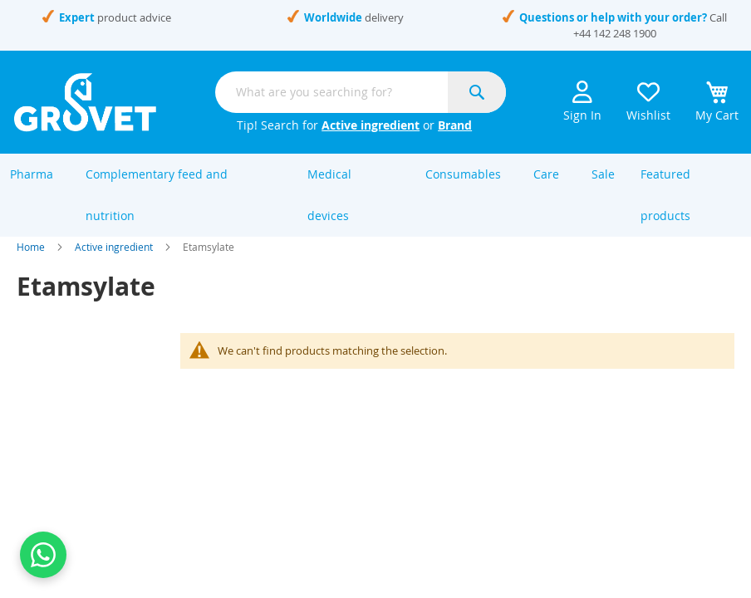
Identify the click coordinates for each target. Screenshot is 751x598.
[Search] (477, 92)
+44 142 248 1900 (614, 33)
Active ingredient (371, 125)
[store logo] (85, 102)
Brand (455, 125)
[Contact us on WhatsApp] (43, 555)
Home (31, 264)
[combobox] (360, 92)
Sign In (582, 102)
